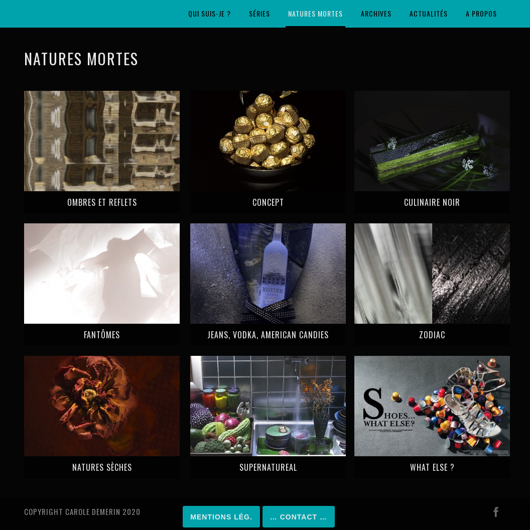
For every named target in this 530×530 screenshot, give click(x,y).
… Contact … (298, 517)
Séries (259, 13)
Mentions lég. (221, 517)
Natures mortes (315, 13)
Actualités (429, 13)
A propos (481, 13)
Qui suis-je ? (209, 13)
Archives (376, 13)
